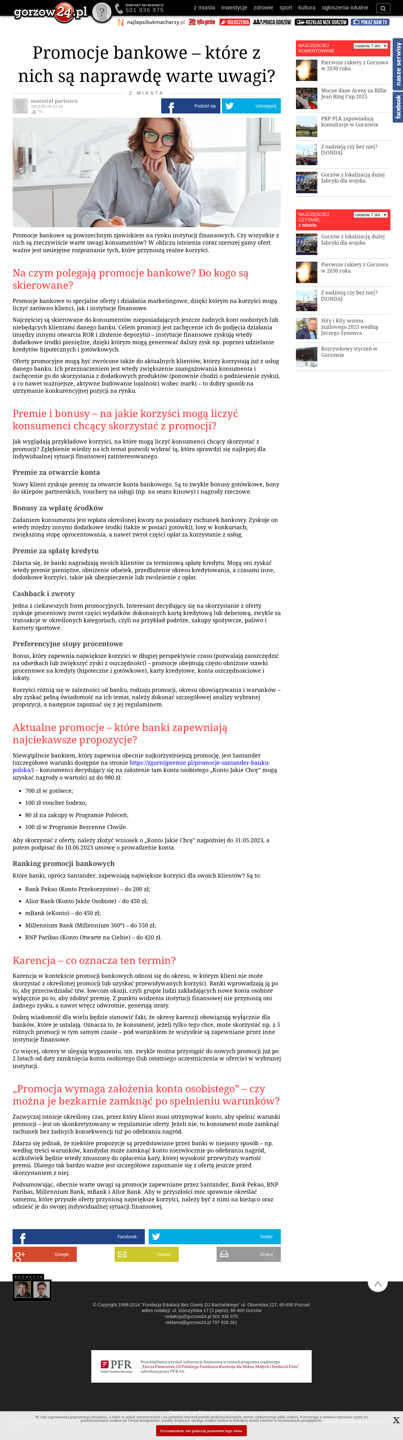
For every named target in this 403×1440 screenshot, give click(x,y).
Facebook (127, 1236)
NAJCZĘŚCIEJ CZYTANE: (313, 217)
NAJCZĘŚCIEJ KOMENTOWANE (316, 48)
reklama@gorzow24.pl (188, 1322)
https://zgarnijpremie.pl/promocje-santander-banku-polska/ (141, 766)
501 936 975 (145, 10)
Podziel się (205, 105)
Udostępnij (266, 105)
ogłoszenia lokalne (345, 7)
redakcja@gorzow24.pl (188, 1316)
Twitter (266, 1236)
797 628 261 (224, 1322)
